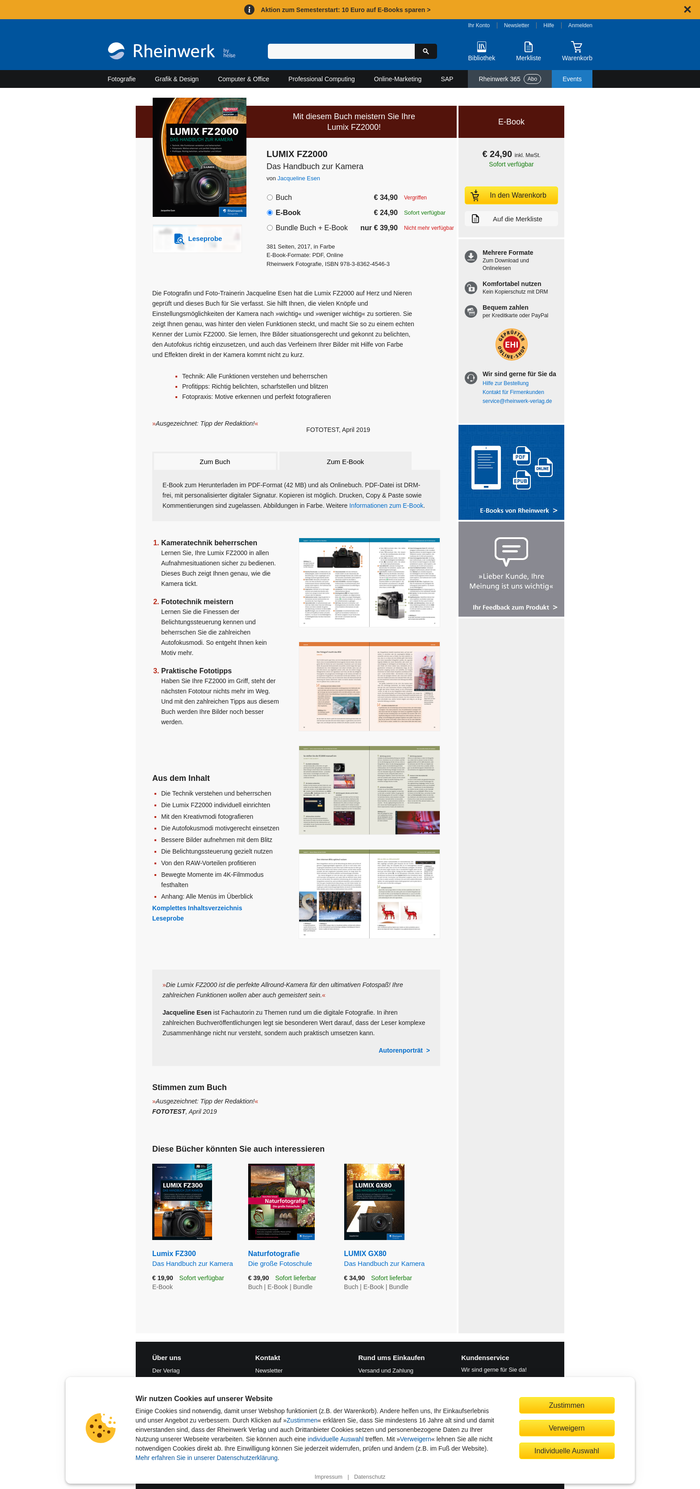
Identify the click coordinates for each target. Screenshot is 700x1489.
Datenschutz (369, 1477)
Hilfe (548, 25)
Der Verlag (165, 1370)
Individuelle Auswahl (566, 1451)
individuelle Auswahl (335, 1439)
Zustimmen (302, 1420)
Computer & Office (243, 79)
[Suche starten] (426, 51)
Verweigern (415, 1439)
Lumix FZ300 (193, 1259)
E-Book (287, 212)
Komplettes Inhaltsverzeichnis (197, 908)
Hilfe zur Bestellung (506, 383)
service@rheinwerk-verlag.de (517, 401)
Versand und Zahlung (386, 1370)
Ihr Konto (479, 25)
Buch (283, 197)
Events (572, 79)
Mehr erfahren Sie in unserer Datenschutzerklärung (207, 1457)
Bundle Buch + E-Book (311, 228)
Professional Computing (321, 79)
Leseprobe (168, 918)
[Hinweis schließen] (687, 9)
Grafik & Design (177, 79)
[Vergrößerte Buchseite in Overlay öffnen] (369, 582)
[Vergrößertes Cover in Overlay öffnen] (193, 158)
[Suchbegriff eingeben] (341, 51)
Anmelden (580, 25)
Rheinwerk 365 (510, 79)
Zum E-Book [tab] (345, 461)
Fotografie (122, 79)
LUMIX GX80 (392, 1259)
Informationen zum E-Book (386, 505)
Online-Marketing (398, 79)
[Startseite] (172, 52)
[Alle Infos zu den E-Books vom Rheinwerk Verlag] (511, 473)
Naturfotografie (289, 1259)
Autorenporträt (401, 1050)
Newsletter (516, 25)
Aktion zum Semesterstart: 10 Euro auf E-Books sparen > (345, 9)
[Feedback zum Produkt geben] (511, 570)
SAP (447, 79)
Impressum (328, 1477)
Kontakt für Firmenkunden (513, 392)
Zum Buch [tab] (215, 461)
